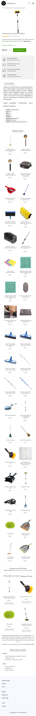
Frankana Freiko (9, 41)
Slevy (3, 686)
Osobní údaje (5, 698)
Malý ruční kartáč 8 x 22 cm (27, 596)
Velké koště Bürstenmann (25, 440)
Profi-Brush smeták (10, 440)
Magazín (4, 691)
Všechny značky (6, 680)
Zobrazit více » (27, 41)
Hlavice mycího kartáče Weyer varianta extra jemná (10, 345)
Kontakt (4, 706)
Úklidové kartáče (20, 570)
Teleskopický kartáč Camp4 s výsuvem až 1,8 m (25, 248)
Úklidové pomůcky (28, 570)
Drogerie (10, 7)
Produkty (7, 7)
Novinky (4, 683)
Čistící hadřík (10, 533)
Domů (4, 7)
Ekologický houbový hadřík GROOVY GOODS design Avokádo (25, 272)
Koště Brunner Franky (25, 510)
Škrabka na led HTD (25, 486)
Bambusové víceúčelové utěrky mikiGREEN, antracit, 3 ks (25, 175)
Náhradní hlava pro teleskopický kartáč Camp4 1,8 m (25, 223)
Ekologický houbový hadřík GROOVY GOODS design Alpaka (10, 297)
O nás (3, 703)
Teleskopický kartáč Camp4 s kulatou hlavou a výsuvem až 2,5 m (25, 463)
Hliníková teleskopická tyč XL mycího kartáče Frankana (25, 416)
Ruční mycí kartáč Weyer (10, 415)
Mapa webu (5, 694)
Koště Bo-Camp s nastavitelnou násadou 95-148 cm (10, 150)
